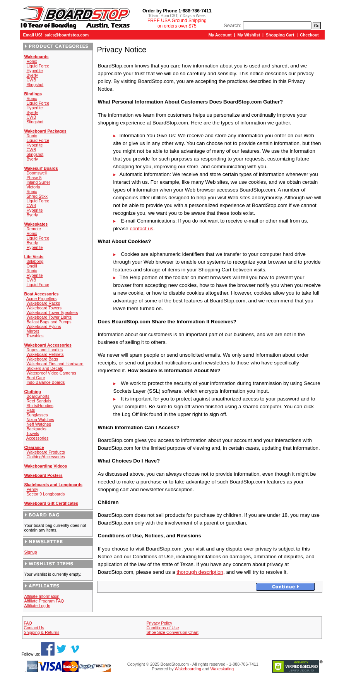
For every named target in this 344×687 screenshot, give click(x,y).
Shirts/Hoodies (39, 405)
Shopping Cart (280, 35)
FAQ (28, 623)
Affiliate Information (42, 596)
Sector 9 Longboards (45, 494)
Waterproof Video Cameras (51, 373)
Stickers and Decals (44, 368)
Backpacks (36, 428)
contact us (141, 228)
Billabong (34, 261)
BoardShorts (37, 396)
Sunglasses (37, 415)
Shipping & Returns (41, 632)
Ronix (31, 61)
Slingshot (34, 84)
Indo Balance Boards (45, 382)
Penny (32, 489)
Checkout (309, 35)
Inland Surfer (38, 182)
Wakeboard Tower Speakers (52, 312)
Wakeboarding (188, 668)
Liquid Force (37, 66)
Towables (34, 335)
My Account (220, 35)
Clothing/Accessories (45, 456)
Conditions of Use (162, 627)
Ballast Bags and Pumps (48, 321)
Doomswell (36, 173)
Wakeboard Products (45, 452)
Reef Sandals (38, 401)
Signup (30, 552)
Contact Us (34, 627)
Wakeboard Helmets (44, 354)
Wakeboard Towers (44, 308)
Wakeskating (222, 668)
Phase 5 (33, 177)
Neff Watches (38, 424)
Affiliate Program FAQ (44, 601)
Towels (32, 433)
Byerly (32, 75)
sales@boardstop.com (66, 35)
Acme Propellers (41, 298)
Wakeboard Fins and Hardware (54, 363)
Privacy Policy (159, 623)
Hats (30, 410)
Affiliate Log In (37, 605)
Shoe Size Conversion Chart (172, 632)
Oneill (31, 266)
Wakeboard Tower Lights (49, 317)
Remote (33, 228)
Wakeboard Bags (42, 359)
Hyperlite (34, 70)
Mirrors (32, 331)
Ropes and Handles (44, 349)
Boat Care (35, 377)
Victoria (33, 187)
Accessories (37, 438)
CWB (31, 80)
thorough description (199, 572)
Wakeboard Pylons (43, 326)
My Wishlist (248, 35)
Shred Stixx (37, 196)
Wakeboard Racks (43, 303)
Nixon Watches (40, 419)
